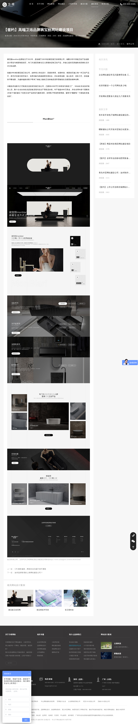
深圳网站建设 (41, 649)
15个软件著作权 (89, 646)
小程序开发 (72, 4)
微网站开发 (55, 653)
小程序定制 (55, 642)
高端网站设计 (56, 649)
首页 (113, 44)
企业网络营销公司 (74, 702)
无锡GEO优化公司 (104, 702)
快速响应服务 (88, 642)
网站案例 (50, 4)
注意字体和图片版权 (90, 656)
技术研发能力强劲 (75, 653)
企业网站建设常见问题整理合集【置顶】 (115, 75)
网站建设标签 (56, 646)
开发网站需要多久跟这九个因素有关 (115, 97)
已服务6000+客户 (75, 649)
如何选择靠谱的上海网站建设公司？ (29, 573)
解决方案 (84, 4)
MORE (10, 663)
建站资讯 (94, 4)
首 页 (31, 4)
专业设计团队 (73, 642)
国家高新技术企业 (75, 646)
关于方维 (40, 4)
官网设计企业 (61, 702)
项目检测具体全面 (90, 649)
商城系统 (40, 656)
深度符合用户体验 (90, 653)
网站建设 (61, 4)
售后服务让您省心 (90, 659)
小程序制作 (34, 702)
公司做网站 (41, 653)
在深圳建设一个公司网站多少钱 (113, 86)
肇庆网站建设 (80, 36)
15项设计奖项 (73, 656)
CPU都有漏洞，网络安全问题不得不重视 (30, 569)
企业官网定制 (41, 642)
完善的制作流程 (74, 659)
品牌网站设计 (41, 646)
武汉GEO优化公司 (89, 702)
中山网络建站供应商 (48, 702)
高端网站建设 (68, 36)
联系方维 (105, 4)
